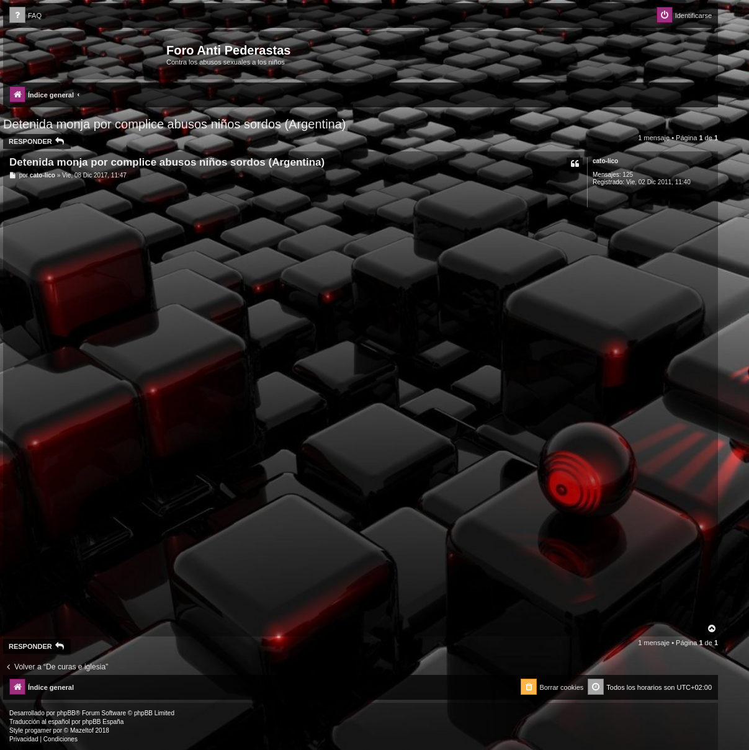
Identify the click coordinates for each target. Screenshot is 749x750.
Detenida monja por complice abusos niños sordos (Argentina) (174, 124)
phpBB (66, 713)
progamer (38, 730)
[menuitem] (25, 16)
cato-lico (605, 161)
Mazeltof (82, 730)
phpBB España (102, 721)
